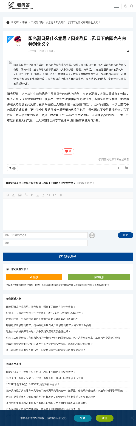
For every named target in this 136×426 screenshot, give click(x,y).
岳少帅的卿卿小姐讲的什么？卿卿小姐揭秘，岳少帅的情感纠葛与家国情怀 (47, 403)
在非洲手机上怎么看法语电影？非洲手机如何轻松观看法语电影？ (42, 319)
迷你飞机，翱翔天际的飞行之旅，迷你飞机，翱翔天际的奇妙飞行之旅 (44, 378)
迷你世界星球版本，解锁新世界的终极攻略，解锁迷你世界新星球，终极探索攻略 (50, 396)
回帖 (14, 168)
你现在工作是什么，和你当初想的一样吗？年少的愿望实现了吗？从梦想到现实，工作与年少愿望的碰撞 (63, 337)
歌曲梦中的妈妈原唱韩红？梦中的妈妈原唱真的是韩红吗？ (38, 331)
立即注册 (99, 277)
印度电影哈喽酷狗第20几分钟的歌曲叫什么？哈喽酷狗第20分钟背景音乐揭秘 (48, 325)
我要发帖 (70, 256)
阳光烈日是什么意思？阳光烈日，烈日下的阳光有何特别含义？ (65, 22)
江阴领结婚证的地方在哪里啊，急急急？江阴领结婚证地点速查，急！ (44, 409)
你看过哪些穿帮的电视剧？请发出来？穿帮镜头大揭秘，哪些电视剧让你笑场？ (49, 343)
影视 (24, 22)
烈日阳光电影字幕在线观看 (114, 159)
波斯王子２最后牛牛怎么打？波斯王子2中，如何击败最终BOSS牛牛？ (45, 312)
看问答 (15, 22)
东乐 (18, 45)
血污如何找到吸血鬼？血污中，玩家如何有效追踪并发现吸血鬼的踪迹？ (46, 350)
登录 (35, 277)
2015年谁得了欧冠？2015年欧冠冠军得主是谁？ (32, 384)
